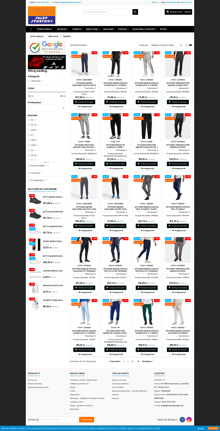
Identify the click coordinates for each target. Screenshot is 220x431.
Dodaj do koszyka (84, 102)
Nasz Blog (74, 409)
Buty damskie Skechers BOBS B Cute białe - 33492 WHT (54, 226)
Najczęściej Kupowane (42, 189)
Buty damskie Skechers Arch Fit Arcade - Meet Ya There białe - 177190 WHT (54, 256)
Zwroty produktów (120, 383)
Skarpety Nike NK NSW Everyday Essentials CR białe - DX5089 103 (54, 300)
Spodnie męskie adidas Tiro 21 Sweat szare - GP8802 (147, 209)
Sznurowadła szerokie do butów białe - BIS (54, 271)
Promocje (32, 380)
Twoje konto (120, 373)
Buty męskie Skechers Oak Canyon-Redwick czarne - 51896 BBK (54, 197)
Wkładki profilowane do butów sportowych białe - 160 (54, 285)
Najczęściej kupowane (38, 387)
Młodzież (108, 29)
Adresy (115, 394)
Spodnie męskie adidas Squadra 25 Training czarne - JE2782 (84, 271)
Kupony (115, 398)
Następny (148, 361)
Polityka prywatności (79, 383)
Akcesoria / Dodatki (143, 29)
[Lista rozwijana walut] (156, 2)
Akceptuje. (213, 428)
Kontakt (159, 373)
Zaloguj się (171, 2)
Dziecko (122, 29)
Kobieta (77, 29)
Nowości (62, 29)
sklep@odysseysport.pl (70, 2)
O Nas (72, 391)
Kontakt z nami (76, 402)
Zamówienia (118, 387)
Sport (163, 29)
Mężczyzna (92, 29)
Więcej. (200, 428)
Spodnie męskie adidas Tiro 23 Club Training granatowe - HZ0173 (115, 271)
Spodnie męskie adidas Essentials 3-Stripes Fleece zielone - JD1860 (147, 333)
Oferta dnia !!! (44, 29)
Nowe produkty (35, 383)
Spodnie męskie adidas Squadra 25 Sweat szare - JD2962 (178, 333)
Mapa (72, 387)
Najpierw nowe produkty (167, 45)
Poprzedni (114, 361)
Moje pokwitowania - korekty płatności (129, 391)
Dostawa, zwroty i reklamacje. (83, 380)
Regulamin (75, 394)
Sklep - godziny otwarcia (81, 405)
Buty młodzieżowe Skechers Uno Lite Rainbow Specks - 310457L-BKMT (54, 212)
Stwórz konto (186, 2)
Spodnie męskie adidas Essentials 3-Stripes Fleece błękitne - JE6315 (84, 333)
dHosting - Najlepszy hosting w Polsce (87, 398)
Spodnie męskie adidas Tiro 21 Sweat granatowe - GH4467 (178, 209)
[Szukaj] (110, 12)
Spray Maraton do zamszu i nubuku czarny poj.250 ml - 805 (54, 241)
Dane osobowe (119, 380)
